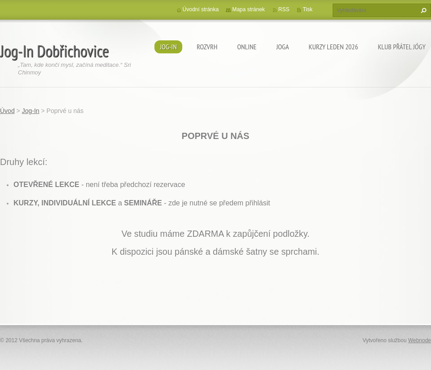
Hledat (422, 10)
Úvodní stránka (201, 9)
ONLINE (246, 46)
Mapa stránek (248, 9)
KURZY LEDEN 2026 (333, 46)
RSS (284, 9)
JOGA (282, 46)
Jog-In (168, 46)
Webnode (419, 340)
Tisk (307, 9)
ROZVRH (207, 46)
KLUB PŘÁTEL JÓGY (402, 46)
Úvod (7, 110)
